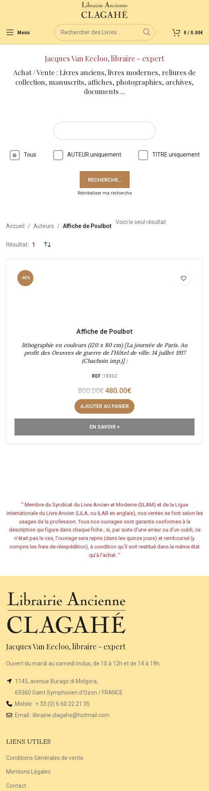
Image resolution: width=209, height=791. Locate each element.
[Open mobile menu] (18, 32)
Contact (16, 786)
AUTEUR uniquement (87, 154)
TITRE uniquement (169, 154)
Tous (23, 154)
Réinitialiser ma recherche (105, 193)
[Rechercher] (104, 32)
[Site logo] (104, 9)
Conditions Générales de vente (44, 758)
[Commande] (47, 245)
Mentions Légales (28, 771)
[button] (104, 406)
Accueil (15, 226)
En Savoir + (104, 427)
